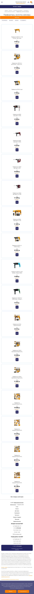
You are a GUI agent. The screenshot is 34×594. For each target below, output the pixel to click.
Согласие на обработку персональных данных (10, 579)
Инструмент (26, 10)
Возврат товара (4, 567)
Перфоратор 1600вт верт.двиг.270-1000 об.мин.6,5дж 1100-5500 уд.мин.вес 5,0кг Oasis (17, 194)
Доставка (17, 510)
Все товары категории (17, 496)
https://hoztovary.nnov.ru (20, 3)
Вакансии (17, 519)
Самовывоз (17, 513)
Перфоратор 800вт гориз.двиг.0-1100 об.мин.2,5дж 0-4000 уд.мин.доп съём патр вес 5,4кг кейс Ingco (17, 220)
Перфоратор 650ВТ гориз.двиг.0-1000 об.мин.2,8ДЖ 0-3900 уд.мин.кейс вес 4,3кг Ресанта (17, 115)
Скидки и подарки (17, 517)
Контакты (17, 515)
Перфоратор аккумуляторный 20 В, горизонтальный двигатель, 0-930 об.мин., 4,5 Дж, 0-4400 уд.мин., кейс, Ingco (17, 456)
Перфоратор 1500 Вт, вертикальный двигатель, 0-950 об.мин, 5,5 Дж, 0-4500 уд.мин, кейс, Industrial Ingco (17, 377)
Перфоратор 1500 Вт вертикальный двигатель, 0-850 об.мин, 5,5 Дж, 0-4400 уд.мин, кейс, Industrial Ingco (17, 351)
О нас (17, 506)
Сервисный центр (17, 521)
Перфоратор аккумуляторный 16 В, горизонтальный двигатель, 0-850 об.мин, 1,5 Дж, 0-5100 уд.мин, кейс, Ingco (17, 403)
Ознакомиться (23, 591)
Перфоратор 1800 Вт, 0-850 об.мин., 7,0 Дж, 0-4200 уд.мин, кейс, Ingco (17, 64)
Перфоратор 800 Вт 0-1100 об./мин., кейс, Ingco (17, 37)
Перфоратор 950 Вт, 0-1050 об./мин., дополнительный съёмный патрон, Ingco (17, 246)
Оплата (17, 508)
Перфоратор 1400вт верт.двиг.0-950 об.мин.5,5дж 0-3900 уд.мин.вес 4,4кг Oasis (17, 167)
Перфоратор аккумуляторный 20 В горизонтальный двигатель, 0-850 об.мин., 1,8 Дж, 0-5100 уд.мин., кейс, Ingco (17, 430)
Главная (6, 10)
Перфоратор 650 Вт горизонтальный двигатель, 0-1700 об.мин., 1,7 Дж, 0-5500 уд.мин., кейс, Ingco (17, 325)
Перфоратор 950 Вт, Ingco (17, 89)
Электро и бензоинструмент (10, 11)
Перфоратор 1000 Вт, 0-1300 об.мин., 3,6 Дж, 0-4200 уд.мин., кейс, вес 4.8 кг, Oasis (17, 298)
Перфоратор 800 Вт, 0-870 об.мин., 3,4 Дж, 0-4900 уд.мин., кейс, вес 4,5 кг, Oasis (17, 272)
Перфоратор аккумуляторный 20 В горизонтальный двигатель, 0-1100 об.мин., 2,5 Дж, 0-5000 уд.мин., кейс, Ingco (17, 482)
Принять (10, 591)
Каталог (10, 10)
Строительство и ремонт (17, 10)
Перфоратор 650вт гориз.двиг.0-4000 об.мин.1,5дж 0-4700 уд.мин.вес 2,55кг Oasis (17, 141)
